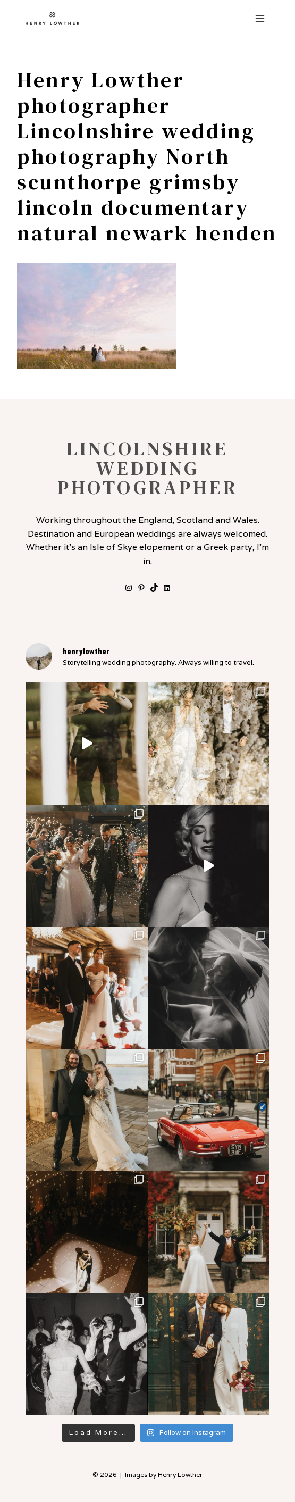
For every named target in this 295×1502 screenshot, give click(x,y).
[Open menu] (259, 18)
